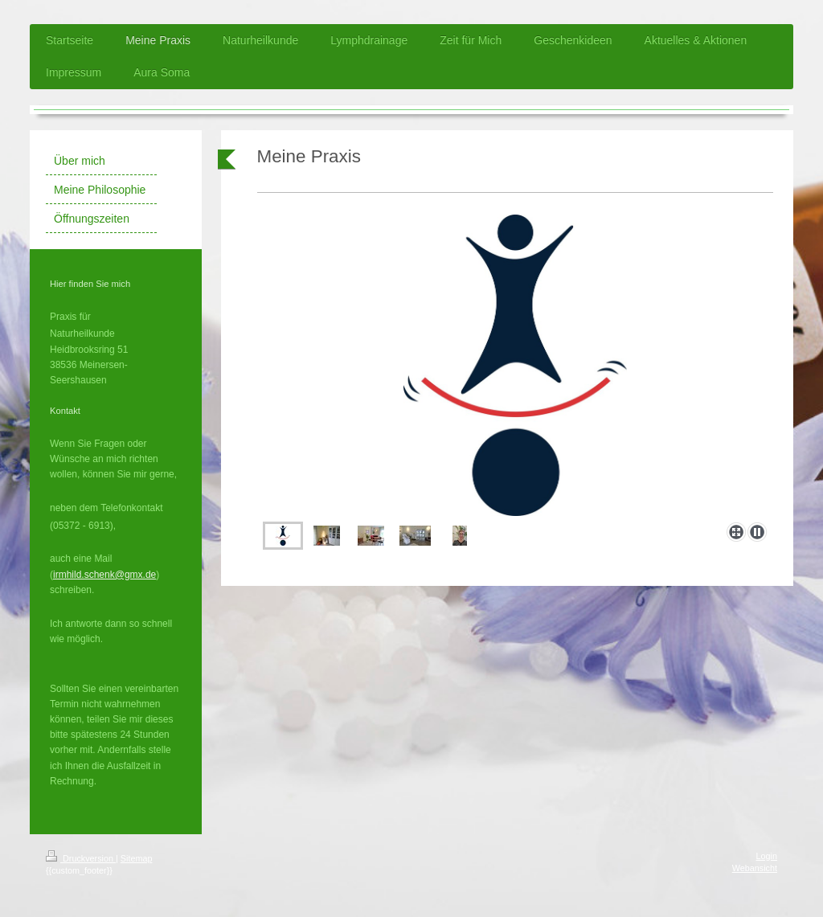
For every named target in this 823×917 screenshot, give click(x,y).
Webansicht (754, 868)
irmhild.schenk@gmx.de (104, 574)
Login (766, 856)
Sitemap (137, 858)
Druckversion (81, 858)
